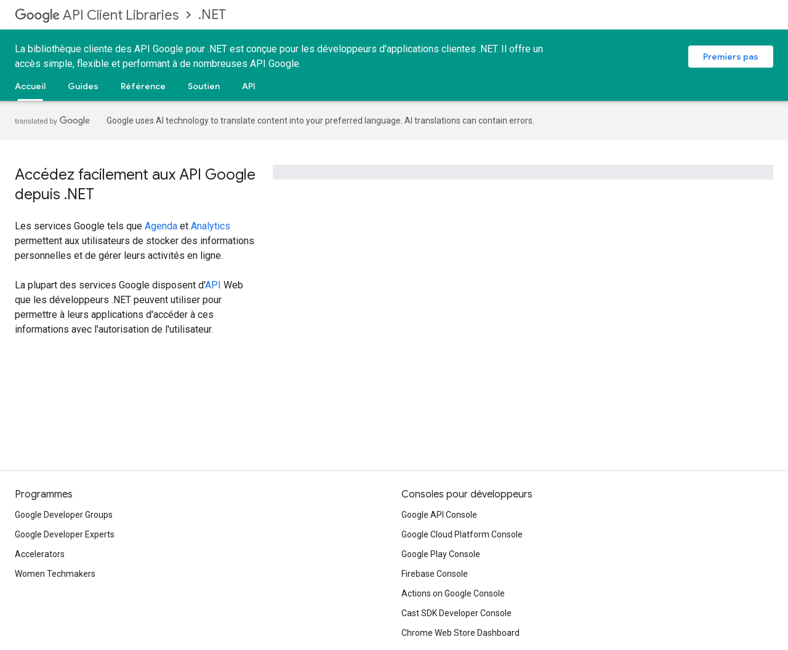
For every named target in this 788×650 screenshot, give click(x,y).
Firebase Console (434, 574)
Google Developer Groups (64, 515)
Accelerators (40, 554)
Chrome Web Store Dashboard (460, 633)
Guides (83, 86)
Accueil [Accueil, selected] (30, 86)
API (248, 86)
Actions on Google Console (453, 593)
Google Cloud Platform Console (462, 534)
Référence (143, 86)
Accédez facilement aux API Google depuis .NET (135, 184)
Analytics (210, 226)
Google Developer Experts (65, 534)
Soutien (204, 86)
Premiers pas (730, 56)
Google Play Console (440, 554)
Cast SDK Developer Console (456, 613)
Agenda (161, 226)
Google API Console (439, 515)
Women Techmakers (55, 574)
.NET (212, 14)
